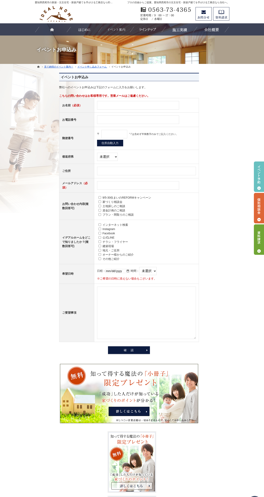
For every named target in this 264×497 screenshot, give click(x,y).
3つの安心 (192, 206)
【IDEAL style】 (196, 247)
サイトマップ (194, 371)
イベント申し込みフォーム (203, 297)
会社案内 (191, 313)
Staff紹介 (191, 322)
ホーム (190, 189)
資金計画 (191, 230)
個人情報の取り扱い (198, 330)
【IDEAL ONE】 (196, 255)
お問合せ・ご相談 (197, 355)
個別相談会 (259, 208)
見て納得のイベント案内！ (203, 288)
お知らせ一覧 (194, 363)
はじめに (191, 197)
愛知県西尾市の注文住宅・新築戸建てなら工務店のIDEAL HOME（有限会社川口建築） (138, 479)
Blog (188, 305)
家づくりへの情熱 (197, 280)
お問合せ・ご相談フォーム (205, 462)
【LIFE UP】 (194, 264)
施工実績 (191, 272)
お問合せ (204, 13)
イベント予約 (259, 176)
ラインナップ (194, 239)
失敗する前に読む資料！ (201, 347)
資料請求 (221, 13)
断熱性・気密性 (195, 222)
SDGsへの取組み (196, 338)
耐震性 (190, 214)
